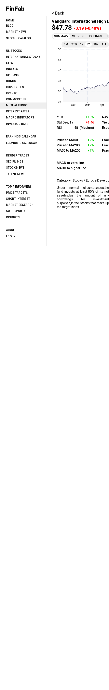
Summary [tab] (61, 36)
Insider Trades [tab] (17, 155)
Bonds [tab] (11, 81)
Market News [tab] (16, 31)
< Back (58, 13)
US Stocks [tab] (14, 50)
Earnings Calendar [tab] (21, 136)
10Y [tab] (95, 44)
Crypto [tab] (11, 93)
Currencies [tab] (15, 87)
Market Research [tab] (19, 204)
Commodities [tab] (16, 99)
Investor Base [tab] (17, 124)
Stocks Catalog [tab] (18, 38)
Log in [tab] (10, 236)
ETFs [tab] (9, 62)
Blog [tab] (10, 25)
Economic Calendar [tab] (21, 143)
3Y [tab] (88, 44)
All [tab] (104, 44)
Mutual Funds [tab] (17, 105)
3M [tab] (66, 44)
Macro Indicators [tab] (20, 117)
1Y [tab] (81, 44)
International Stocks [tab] (23, 56)
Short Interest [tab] (18, 198)
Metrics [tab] (78, 36)
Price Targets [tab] (17, 192)
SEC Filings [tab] (14, 161)
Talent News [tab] (15, 174)
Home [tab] (10, 20)
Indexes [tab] (12, 69)
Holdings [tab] (95, 36)
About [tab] (11, 229)
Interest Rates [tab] (17, 111)
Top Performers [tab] (19, 186)
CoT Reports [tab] (16, 210)
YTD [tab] (74, 44)
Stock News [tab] (15, 167)
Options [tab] (12, 75)
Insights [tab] (13, 217)
